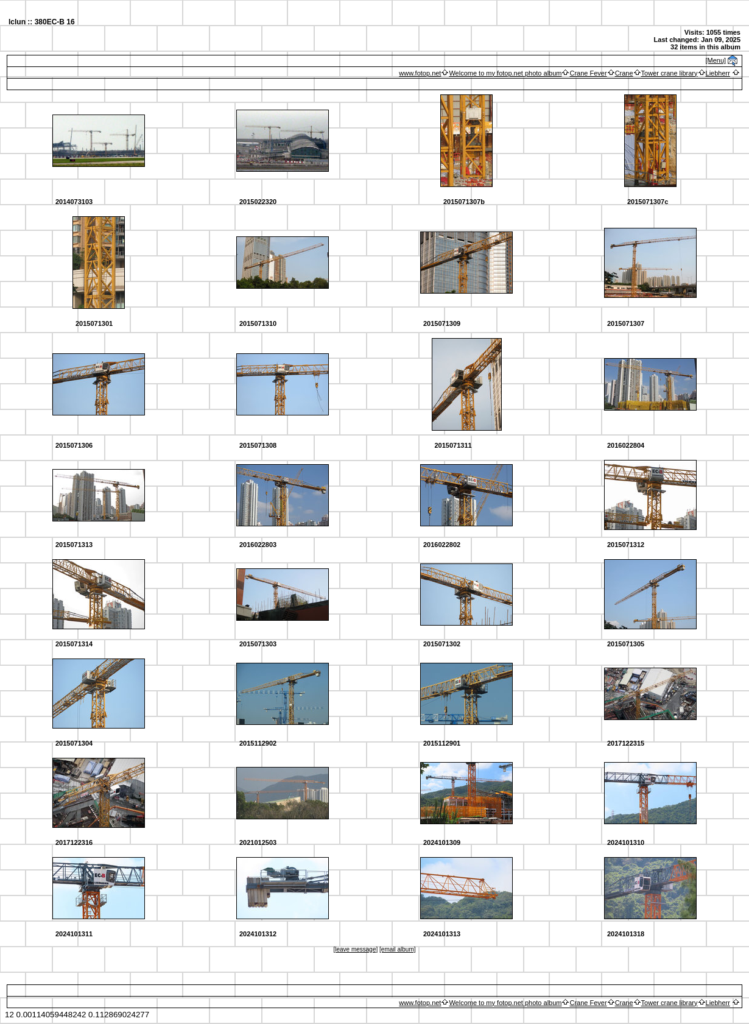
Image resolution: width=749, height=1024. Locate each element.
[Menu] (716, 60)
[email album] (397, 949)
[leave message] (355, 949)
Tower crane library (669, 73)
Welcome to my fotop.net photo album (505, 73)
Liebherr (718, 73)
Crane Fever (588, 73)
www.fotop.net (420, 73)
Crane (624, 73)
